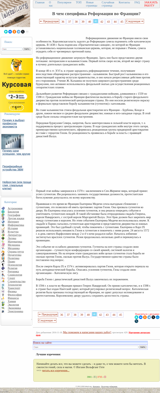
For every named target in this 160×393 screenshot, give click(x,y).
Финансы (13, 298)
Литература (14, 234)
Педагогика (14, 254)
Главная (39, 2)
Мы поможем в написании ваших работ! (87, 332)
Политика (13, 258)
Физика (12, 291)
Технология (15, 284)
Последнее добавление (109, 386)
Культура (13, 231)
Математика (15, 241)
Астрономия (15, 208)
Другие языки (16, 218)
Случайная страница (108, 4)
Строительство (17, 281)
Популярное (64, 2)
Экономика (14, 308)
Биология (13, 211)
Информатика (16, 225)
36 (62, 21)
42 (101, 21)
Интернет (13, 221)
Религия (12, 268)
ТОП (79, 2)
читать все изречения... (55, 370)
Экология (13, 304)
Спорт (11, 278)
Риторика (13, 271)
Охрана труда (16, 251)
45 (121, 21)
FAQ (137, 2)
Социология (15, 274)
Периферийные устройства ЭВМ (12, 168)
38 (76, 21)
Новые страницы (91, 4)
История (13, 228)
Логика (12, 238)
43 (108, 21)
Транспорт (14, 288)
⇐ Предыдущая (49, 21)
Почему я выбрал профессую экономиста (13, 123)
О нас (51, 4)
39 (83, 21)
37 (69, 21)
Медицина (14, 244)
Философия (15, 294)
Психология (15, 264)
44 (115, 21)
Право (11, 261)
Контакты (124, 2)
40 (89, 21)
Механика (14, 248)
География (14, 215)
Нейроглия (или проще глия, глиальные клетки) (16, 185)
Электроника (15, 311)
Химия (12, 301)
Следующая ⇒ (134, 21)
